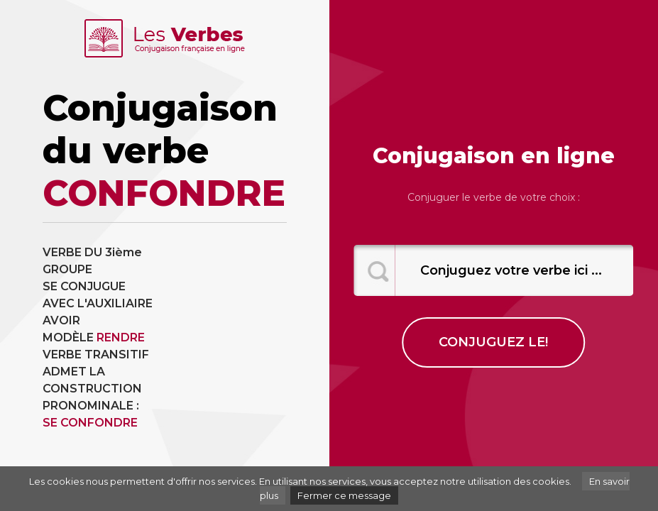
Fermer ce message (344, 495)
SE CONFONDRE (90, 422)
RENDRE (121, 337)
